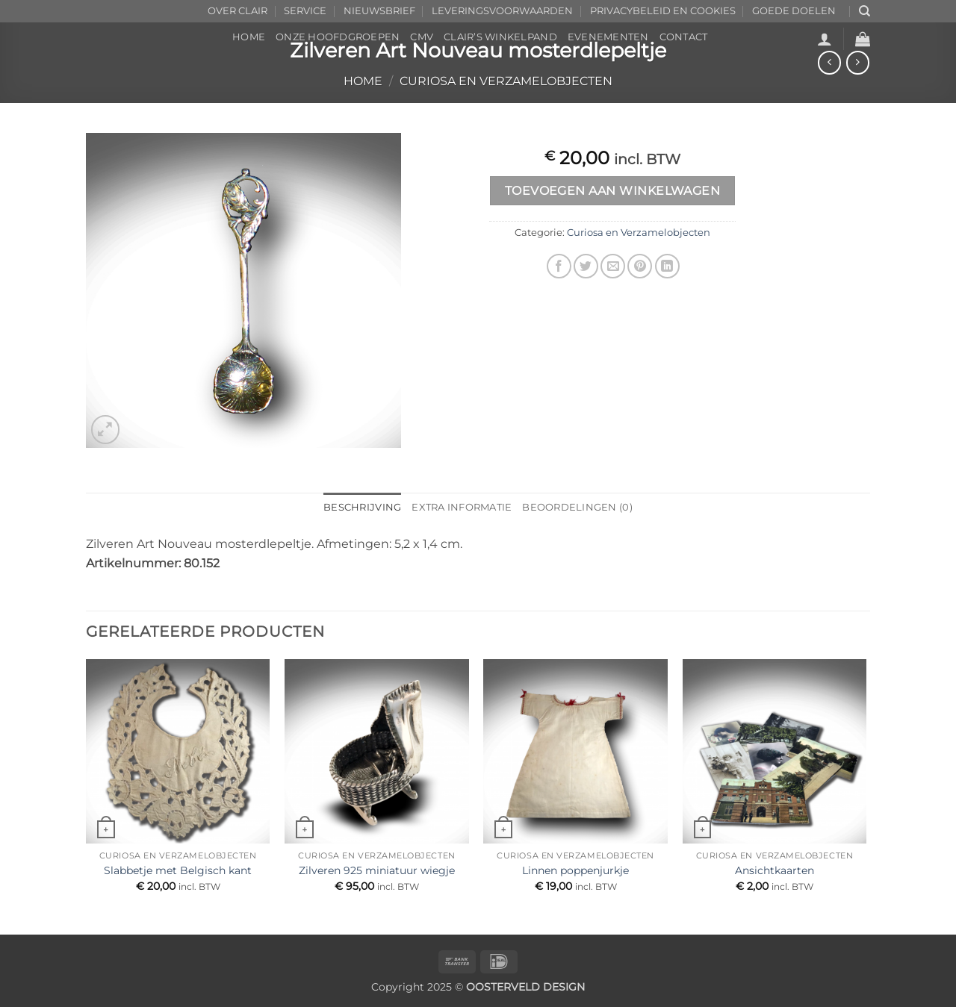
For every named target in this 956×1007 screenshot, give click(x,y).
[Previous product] (857, 62)
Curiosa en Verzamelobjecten (506, 81)
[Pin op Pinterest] (639, 266)
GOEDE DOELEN (794, 10)
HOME (248, 37)
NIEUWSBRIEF (379, 10)
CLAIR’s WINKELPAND (500, 37)
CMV (421, 37)
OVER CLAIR (237, 10)
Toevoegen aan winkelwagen (613, 191)
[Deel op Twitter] (586, 266)
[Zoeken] (864, 11)
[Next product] (829, 62)
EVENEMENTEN (608, 37)
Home (363, 81)
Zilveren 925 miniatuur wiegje (377, 870)
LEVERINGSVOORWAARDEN (502, 10)
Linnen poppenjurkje (575, 870)
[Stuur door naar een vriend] (612, 266)
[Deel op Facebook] (559, 266)
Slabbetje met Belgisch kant (178, 870)
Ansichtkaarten (774, 870)
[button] (824, 38)
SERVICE (305, 10)
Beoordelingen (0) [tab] (577, 507)
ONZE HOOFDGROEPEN (338, 37)
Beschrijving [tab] (362, 507)
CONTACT (683, 37)
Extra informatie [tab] (462, 507)
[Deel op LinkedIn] (667, 266)
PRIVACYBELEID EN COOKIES (663, 10)
